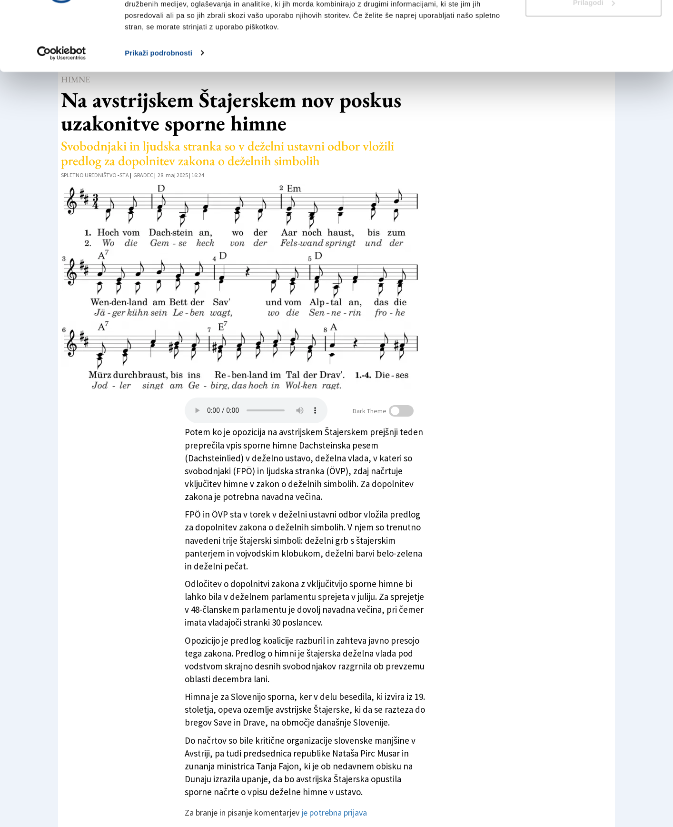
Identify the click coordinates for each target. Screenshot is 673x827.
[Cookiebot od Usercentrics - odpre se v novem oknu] (61, 107)
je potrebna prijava (334, 812)
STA (124, 175)
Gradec (143, 175)
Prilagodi (594, 56)
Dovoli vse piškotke (593, 25)
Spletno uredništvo (89, 175)
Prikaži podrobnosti (158, 106)
